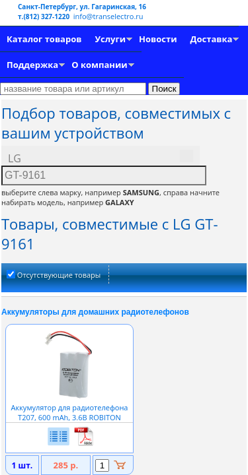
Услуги (110, 39)
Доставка (211, 39)
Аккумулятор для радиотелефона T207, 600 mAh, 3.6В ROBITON (69, 407)
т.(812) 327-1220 (44, 16)
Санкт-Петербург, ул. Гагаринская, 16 (82, 6)
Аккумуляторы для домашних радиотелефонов (95, 312)
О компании (99, 65)
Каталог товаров (44, 39)
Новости (158, 39)
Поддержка (32, 65)
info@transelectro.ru (108, 16)
